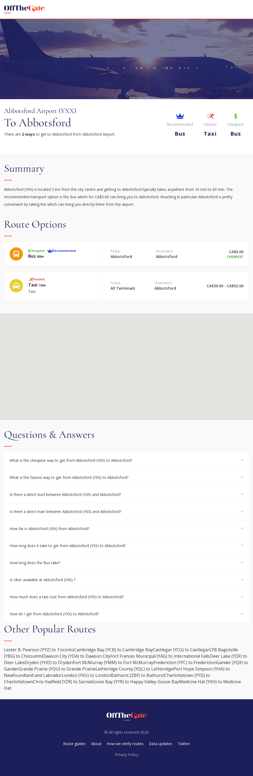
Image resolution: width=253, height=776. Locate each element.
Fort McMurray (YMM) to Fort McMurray (113, 662)
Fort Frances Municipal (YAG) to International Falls (160, 656)
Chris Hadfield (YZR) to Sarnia (62, 682)
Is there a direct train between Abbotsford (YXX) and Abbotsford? (65, 511)
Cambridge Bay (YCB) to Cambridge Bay (113, 650)
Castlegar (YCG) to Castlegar (181, 650)
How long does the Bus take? (35, 562)
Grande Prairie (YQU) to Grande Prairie (57, 669)
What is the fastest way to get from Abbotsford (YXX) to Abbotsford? (69, 477)
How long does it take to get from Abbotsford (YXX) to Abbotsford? (68, 545)
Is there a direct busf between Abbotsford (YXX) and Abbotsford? (65, 494)
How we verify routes (125, 743)
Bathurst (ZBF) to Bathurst (137, 675)
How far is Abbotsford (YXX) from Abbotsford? (49, 528)
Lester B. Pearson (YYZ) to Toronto (39, 650)
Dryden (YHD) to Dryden (49, 662)
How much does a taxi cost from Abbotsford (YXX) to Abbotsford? (67, 596)
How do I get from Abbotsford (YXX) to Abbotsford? (54, 613)
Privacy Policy (126, 754)
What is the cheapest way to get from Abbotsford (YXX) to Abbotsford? (71, 460)
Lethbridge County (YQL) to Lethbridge (134, 669)
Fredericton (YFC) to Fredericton (185, 662)
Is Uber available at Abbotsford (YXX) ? (42, 579)
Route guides (74, 743)
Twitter (184, 743)
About (96, 743)
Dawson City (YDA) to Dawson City (76, 656)
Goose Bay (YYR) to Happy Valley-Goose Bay (135, 682)
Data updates (160, 743)
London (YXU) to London (86, 675)
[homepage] (24, 9)
